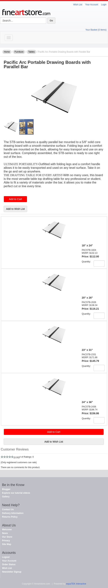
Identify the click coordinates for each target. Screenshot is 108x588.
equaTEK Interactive (76, 583)
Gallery (6, 496)
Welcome (7, 529)
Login (104, 4)
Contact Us (8, 509)
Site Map (6, 544)
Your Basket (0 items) (96, 29)
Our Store (7, 537)
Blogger (6, 489)
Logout (6, 557)
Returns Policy (10, 517)
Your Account (91, 4)
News (5, 533)
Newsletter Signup (11, 572)
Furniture (19, 52)
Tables (31, 52)
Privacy (6, 540)
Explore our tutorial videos (16, 493)
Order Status (9, 564)
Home (7, 52)
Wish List (77, 4)
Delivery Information (12, 513)
